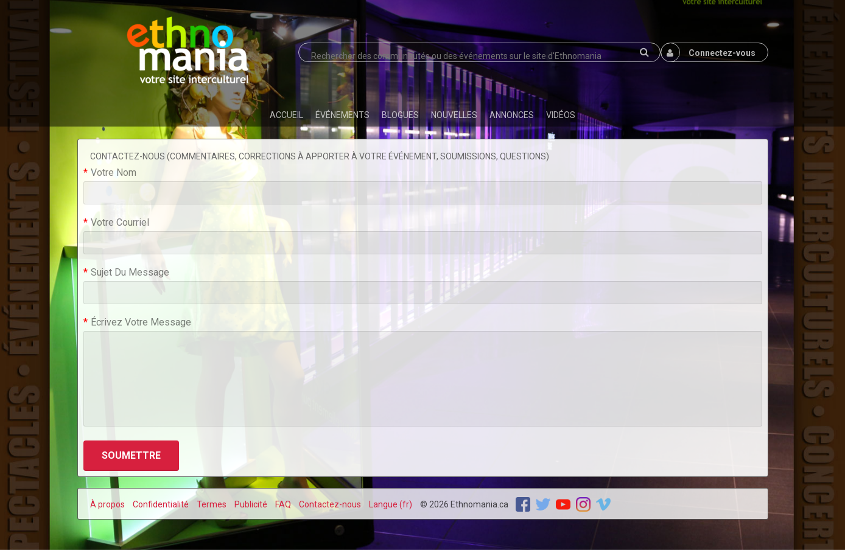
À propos (107, 504)
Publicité (250, 504)
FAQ (283, 504)
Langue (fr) (390, 504)
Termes (211, 504)
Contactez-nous (330, 504)
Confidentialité (161, 504)
